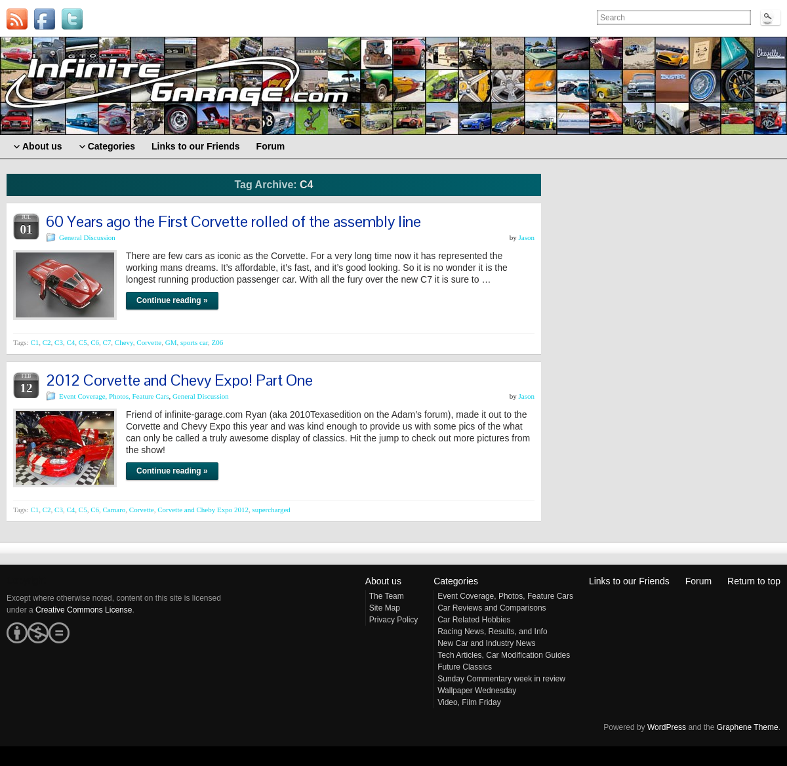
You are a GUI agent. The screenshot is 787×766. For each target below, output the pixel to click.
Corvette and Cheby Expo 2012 (203, 510)
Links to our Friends (629, 581)
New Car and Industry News (486, 643)
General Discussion (87, 237)
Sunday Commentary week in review (501, 678)
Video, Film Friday (468, 702)
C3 (58, 342)
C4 (70, 342)
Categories (456, 581)
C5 (83, 342)
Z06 (218, 342)
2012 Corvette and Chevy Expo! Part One (179, 380)
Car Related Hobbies (473, 619)
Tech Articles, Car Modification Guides (503, 655)
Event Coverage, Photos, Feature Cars (114, 396)
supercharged (271, 510)
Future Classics (464, 667)
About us (383, 581)
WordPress (666, 727)
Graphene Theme (747, 727)
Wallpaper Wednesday (476, 690)
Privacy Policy (393, 619)
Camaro (113, 510)
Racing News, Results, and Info (492, 631)
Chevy (124, 342)
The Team (386, 596)
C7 (106, 342)
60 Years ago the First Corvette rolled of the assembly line (233, 221)
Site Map (384, 608)
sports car (194, 342)
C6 (95, 342)
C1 (34, 342)
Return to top (753, 581)
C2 (47, 342)
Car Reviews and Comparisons (491, 608)
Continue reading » (172, 300)
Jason (527, 237)
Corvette (148, 342)
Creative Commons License (83, 610)
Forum (698, 581)
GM (171, 342)
